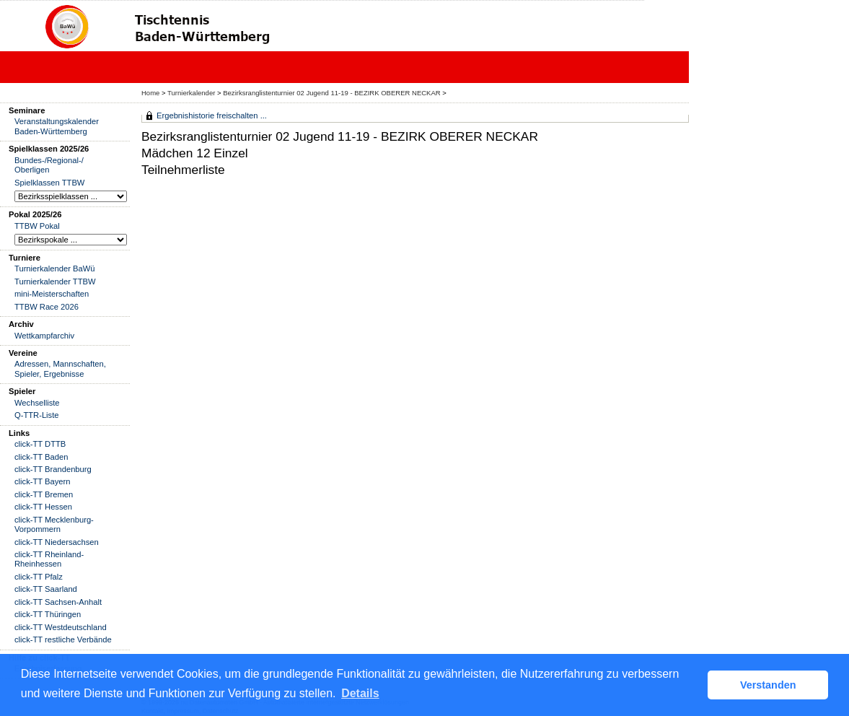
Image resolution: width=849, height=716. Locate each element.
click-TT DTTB (40, 444)
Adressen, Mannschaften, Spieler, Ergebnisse (60, 368)
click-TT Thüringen (47, 614)
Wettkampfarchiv (44, 335)
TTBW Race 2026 (46, 306)
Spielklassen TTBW (49, 182)
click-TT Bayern (42, 481)
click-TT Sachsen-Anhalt (58, 602)
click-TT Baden (41, 457)
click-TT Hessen (43, 506)
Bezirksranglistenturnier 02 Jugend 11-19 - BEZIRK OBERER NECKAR (331, 93)
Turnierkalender (191, 93)
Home (150, 93)
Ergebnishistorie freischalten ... (212, 115)
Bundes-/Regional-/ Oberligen (49, 165)
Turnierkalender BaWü (54, 268)
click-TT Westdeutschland (60, 627)
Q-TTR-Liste (36, 415)
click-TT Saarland (45, 589)
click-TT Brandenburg (53, 469)
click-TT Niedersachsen (56, 542)
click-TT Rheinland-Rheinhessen (49, 559)
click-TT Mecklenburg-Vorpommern (54, 524)
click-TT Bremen (43, 494)
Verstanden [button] (768, 685)
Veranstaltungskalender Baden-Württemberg (56, 126)
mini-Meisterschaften (51, 293)
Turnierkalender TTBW (55, 281)
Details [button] (360, 693)
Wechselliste (37, 402)
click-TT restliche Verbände (63, 639)
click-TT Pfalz (38, 576)
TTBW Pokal (37, 226)
